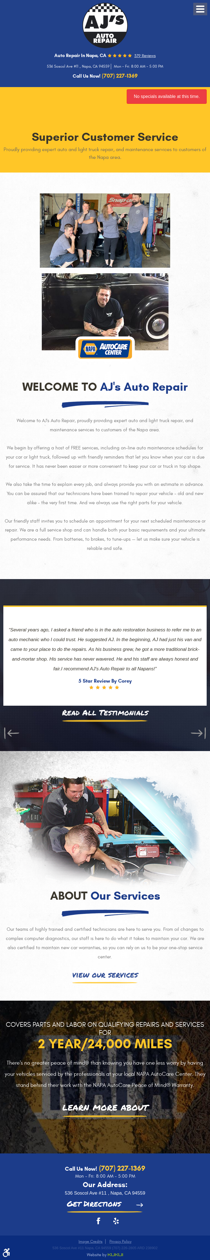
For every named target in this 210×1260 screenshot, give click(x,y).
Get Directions (94, 1204)
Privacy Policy (120, 1241)
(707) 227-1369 (121, 1168)
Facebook (96, 1223)
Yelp (113, 1223)
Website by (105, 1255)
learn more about (105, 1108)
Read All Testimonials (105, 713)
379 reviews (145, 55)
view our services (105, 975)
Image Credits (90, 1241)
